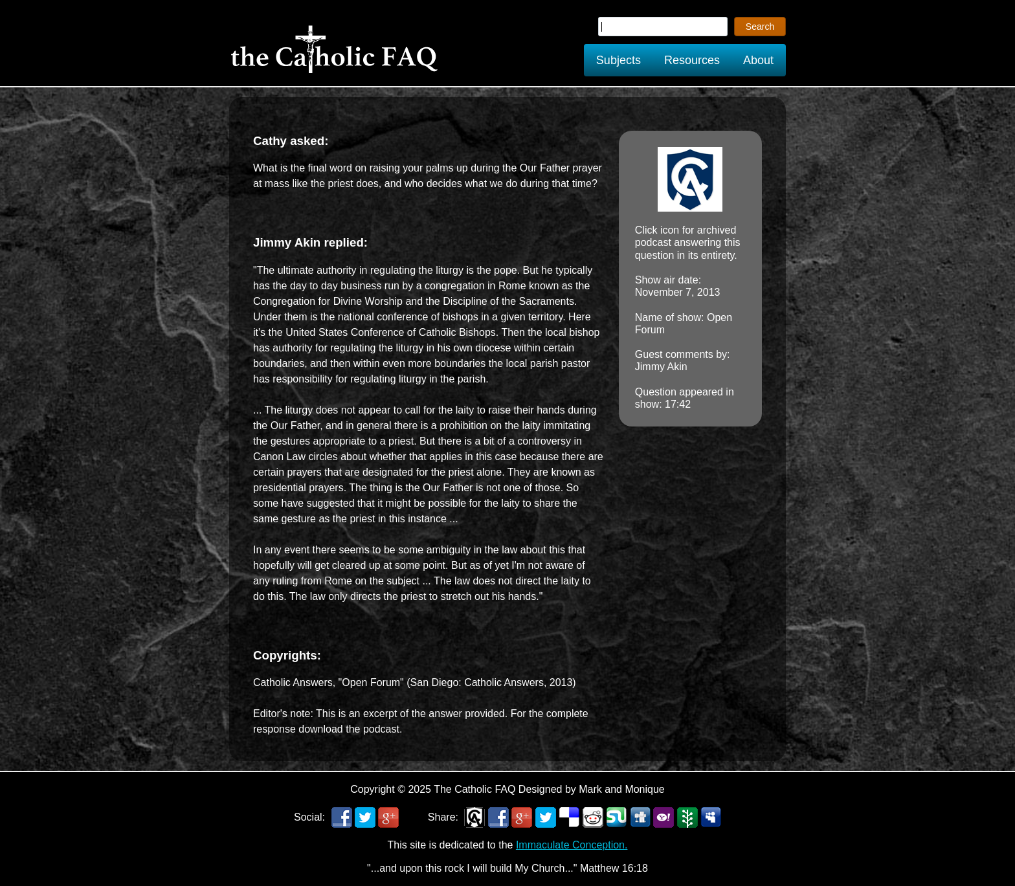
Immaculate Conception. (572, 844)
